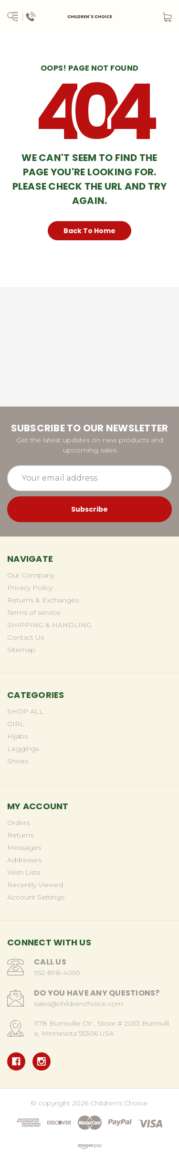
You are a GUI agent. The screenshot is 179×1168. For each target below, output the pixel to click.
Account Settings (35, 897)
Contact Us (25, 637)
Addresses (24, 860)
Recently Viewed (35, 884)
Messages (24, 847)
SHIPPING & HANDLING (49, 625)
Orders (18, 822)
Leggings (23, 748)
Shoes (17, 761)
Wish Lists (23, 872)
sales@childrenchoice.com (78, 1003)
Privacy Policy (30, 587)
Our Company (30, 575)
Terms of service (34, 612)
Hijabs (17, 736)
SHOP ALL (25, 711)
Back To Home (89, 231)
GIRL (15, 723)
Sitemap (21, 649)
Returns (20, 835)
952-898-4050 (57, 972)
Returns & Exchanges (43, 600)
